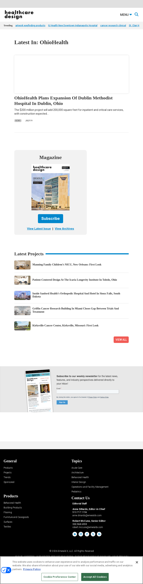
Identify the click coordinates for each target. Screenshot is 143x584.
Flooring (8, 512)
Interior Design (79, 482)
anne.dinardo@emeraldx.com (87, 515)
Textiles (7, 527)
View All (121, 339)
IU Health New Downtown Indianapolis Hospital (72, 25)
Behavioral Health (80, 477)
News (18, 121)
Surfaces (8, 522)
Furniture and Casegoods (16, 517)
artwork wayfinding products (30, 25)
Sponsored (9, 482)
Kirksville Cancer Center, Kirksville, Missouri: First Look (65, 325)
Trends (7, 477)
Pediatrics (76, 492)
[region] (71, 570)
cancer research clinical (113, 25)
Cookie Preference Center (59, 576)
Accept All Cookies (94, 576)
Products (8, 468)
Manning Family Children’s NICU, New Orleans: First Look (66, 264)
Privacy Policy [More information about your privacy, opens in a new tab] (32, 569)
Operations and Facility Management (90, 487)
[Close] (137, 562)
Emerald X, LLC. (66, 551)
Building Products (13, 508)
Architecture (78, 472)
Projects (8, 472)
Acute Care (77, 468)
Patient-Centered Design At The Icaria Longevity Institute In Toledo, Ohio (74, 279)
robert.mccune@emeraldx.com (87, 527)
